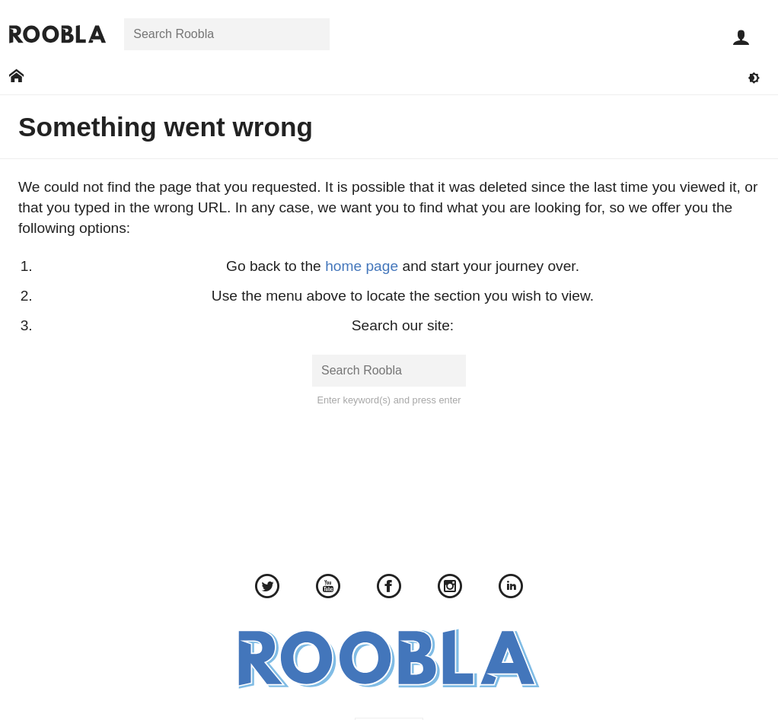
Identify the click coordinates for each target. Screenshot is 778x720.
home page (361, 266)
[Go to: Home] (16, 76)
